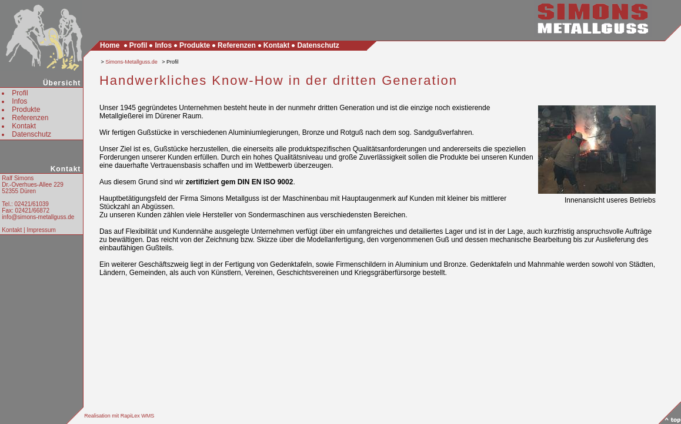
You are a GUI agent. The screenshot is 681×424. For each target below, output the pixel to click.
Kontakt (24, 126)
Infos (19, 101)
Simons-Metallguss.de (131, 62)
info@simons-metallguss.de (38, 217)
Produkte (26, 109)
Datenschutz (31, 134)
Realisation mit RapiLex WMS (119, 416)
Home (109, 45)
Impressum (40, 230)
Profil (20, 93)
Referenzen (30, 118)
